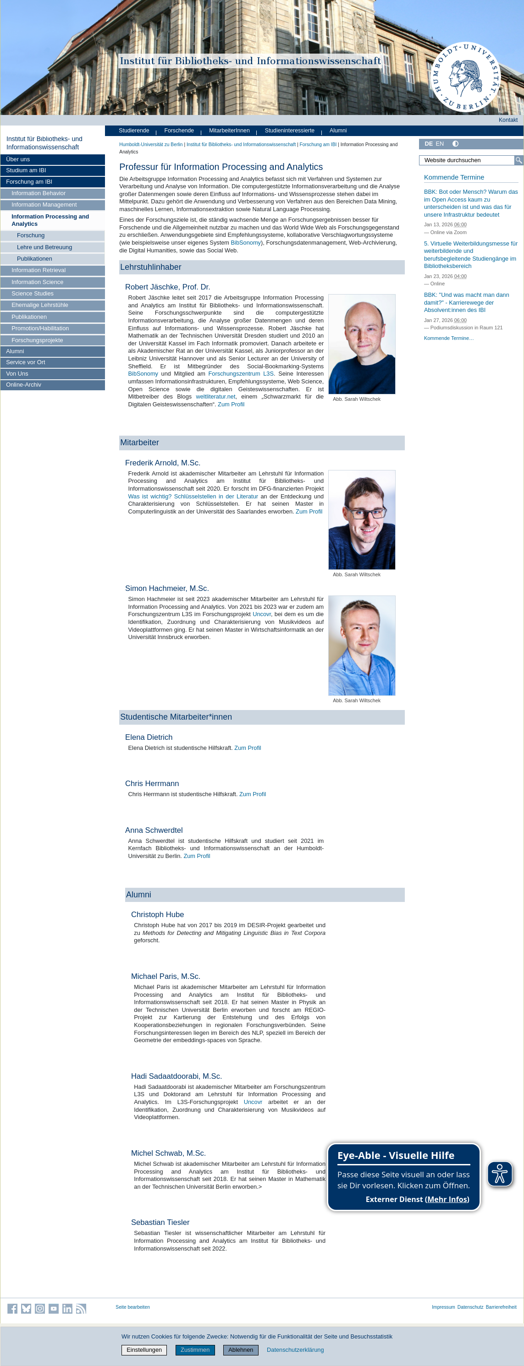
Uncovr (262, 614)
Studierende (134, 130)
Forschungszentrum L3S (241, 373)
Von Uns (17, 373)
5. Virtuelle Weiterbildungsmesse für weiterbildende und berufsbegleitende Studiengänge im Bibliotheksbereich (471, 255)
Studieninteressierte (289, 130)
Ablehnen (240, 1349)
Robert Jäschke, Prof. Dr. (167, 287)
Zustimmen (195, 1349)
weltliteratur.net (215, 396)
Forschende (179, 130)
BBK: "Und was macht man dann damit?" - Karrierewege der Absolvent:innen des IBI (466, 302)
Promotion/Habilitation (40, 328)
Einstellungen (144, 1349)
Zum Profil (231, 404)
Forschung (30, 235)
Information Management (44, 204)
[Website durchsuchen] (471, 160)
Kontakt (508, 120)
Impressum (443, 1307)
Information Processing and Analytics (50, 220)
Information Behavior (38, 193)
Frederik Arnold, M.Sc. (162, 463)
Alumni (15, 351)
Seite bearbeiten (133, 1307)
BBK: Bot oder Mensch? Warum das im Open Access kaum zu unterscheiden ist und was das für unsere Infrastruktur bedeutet (471, 203)
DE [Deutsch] (429, 143)
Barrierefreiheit (501, 1307)
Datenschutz (471, 1307)
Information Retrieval (38, 270)
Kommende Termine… (449, 338)
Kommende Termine (454, 177)
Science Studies (32, 293)
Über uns (18, 159)
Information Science (37, 282)
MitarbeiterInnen (229, 130)
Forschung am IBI (29, 181)
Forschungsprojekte (37, 340)
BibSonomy (246, 242)
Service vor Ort (25, 362)
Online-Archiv (23, 384)
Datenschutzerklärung (295, 1349)
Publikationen (34, 258)
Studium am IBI (26, 170)
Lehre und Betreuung (44, 247)
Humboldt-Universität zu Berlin (150, 144)
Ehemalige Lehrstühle (39, 304)
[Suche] (519, 160)
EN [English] (440, 143)
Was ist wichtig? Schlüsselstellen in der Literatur (193, 496)
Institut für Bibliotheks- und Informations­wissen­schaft (44, 143)
